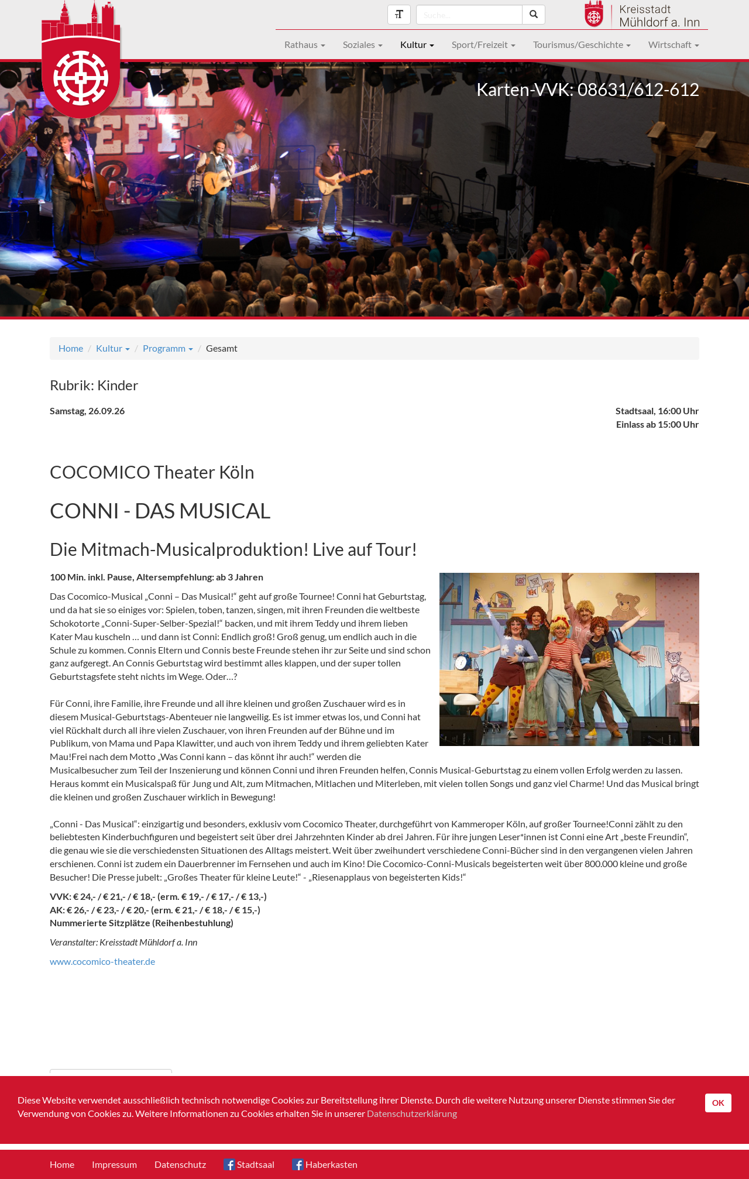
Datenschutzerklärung (412, 1113)
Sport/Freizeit (484, 44)
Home (71, 347)
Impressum (114, 1164)
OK (718, 1103)
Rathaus (304, 44)
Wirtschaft (673, 44)
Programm (168, 347)
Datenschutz (180, 1164)
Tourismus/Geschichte (582, 44)
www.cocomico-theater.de (102, 961)
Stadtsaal (249, 1164)
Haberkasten (325, 1164)
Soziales (363, 44)
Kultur (417, 44)
